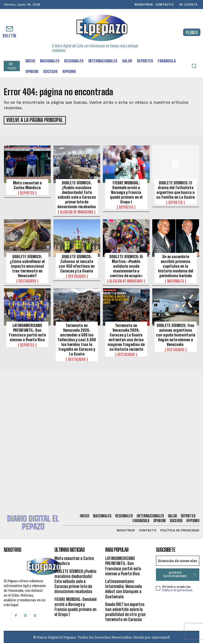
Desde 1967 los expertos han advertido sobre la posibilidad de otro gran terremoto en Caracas (125, 611)
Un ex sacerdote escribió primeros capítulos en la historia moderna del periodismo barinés (175, 265)
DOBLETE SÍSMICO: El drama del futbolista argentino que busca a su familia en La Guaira (175, 189)
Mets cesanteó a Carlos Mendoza (27, 184)
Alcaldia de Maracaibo (76, 211)
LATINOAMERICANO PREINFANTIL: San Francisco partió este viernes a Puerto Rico (27, 331)
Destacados (27, 280)
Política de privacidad (177, 589)
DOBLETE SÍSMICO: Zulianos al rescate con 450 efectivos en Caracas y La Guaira (77, 262)
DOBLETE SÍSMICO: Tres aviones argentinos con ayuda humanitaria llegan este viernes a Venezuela (175, 334)
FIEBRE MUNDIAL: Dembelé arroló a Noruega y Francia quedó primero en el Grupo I (126, 191)
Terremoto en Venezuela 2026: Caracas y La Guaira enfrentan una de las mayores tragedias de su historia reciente (126, 336)
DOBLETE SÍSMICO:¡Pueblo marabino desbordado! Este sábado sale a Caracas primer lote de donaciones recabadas (76, 194)
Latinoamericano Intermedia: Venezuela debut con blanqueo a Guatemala (123, 588)
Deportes (27, 192)
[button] (194, 66)
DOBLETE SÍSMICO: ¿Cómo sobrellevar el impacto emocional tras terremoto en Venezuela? (27, 265)
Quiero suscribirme (180, 573)
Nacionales (175, 280)
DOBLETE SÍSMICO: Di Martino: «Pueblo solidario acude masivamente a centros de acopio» (126, 265)
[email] (177, 560)
